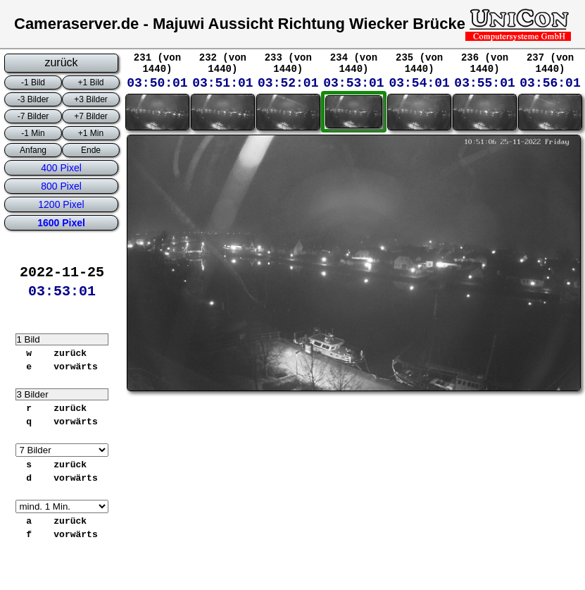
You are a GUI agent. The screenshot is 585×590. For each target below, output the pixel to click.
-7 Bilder (33, 116)
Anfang (33, 150)
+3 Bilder (91, 99)
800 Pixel (61, 186)
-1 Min (32, 133)
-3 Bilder (33, 99)
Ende (91, 150)
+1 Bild (90, 82)
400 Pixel (61, 167)
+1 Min (90, 133)
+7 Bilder (91, 116)
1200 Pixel (61, 204)
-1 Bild (33, 82)
